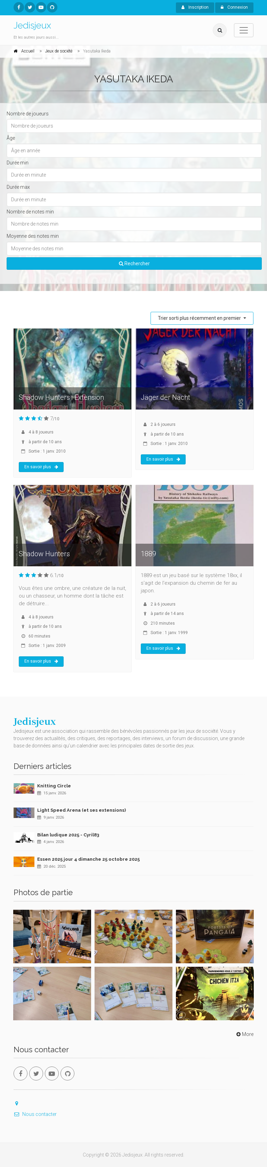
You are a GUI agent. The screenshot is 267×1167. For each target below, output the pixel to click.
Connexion (234, 7)
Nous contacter (35, 1114)
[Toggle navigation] (243, 30)
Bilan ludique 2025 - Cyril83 (68, 834)
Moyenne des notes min (33, 236)
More (244, 1034)
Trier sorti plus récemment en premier (200, 318)
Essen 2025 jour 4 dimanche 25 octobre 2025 (88, 859)
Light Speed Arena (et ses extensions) (81, 810)
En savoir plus (41, 466)
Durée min (18, 162)
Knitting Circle (54, 785)
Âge (11, 138)
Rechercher (134, 263)
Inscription (195, 7)
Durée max (18, 187)
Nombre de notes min (30, 211)
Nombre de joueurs (28, 113)
